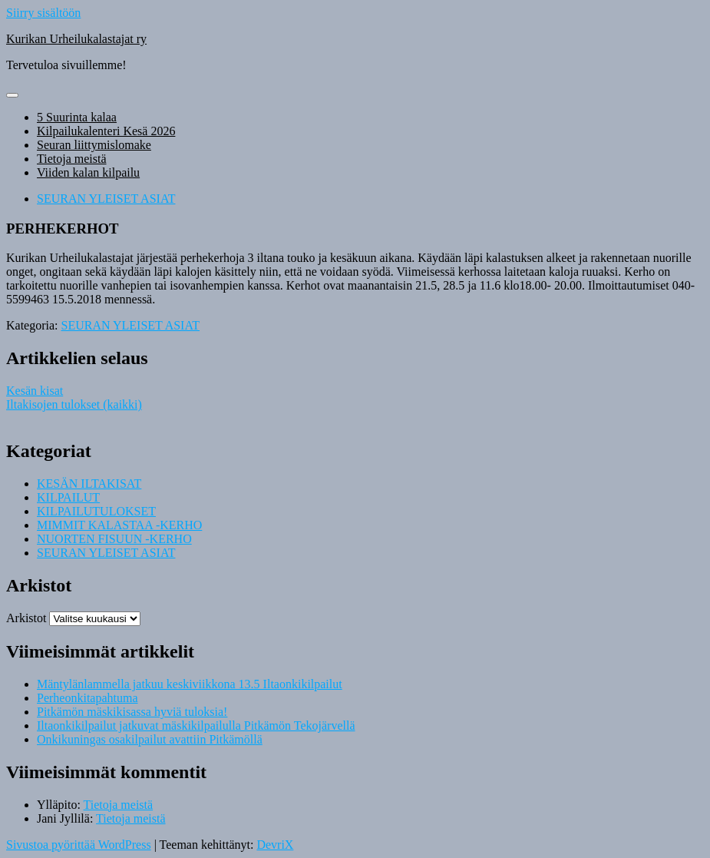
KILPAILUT (68, 497)
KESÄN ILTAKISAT (89, 483)
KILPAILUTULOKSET (96, 511)
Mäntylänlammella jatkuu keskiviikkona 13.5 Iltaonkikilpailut (189, 684)
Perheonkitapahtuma (87, 697)
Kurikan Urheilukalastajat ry (76, 38)
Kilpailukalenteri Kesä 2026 (106, 130)
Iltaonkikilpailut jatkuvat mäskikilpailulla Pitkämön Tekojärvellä (196, 725)
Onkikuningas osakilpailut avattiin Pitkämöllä (150, 739)
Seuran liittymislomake (94, 144)
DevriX (274, 844)
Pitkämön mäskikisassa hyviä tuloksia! (132, 711)
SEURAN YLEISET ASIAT (106, 198)
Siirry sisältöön (43, 12)
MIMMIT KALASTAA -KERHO (119, 525)
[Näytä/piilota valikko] (12, 95)
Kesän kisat (34, 390)
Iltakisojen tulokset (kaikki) (74, 404)
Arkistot (26, 617)
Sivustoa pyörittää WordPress (78, 844)
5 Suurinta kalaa (77, 117)
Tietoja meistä (72, 158)
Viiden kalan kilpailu (88, 172)
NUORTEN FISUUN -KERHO (114, 538)
